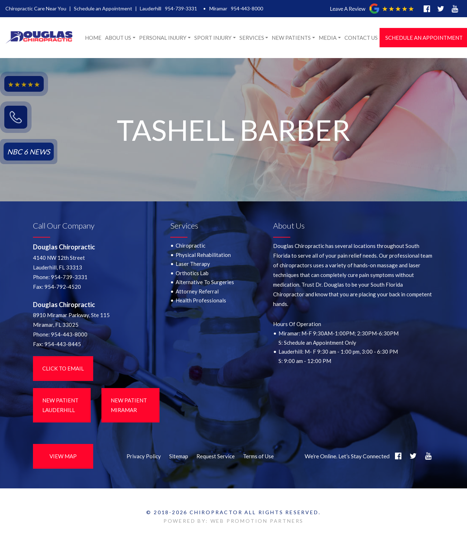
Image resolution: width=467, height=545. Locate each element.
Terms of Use (258, 456)
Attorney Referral (197, 291)
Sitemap (178, 456)
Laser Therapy (193, 263)
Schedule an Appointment (103, 8)
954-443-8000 (247, 8)
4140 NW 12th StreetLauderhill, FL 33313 (59, 262)
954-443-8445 (62, 344)
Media (328, 37)
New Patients (291, 37)
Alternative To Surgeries (205, 282)
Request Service (215, 456)
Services (251, 37)
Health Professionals (201, 300)
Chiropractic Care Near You (35, 8)
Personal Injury (162, 37)
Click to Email (63, 368)
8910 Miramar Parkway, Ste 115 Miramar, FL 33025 (71, 320)
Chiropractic (190, 245)
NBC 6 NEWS (28, 151)
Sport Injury (213, 37)
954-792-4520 (62, 286)
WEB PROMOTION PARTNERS (257, 521)
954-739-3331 (181, 8)
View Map (63, 456)
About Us (118, 37)
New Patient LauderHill (60, 405)
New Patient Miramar (129, 405)
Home (93, 37)
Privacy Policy (144, 456)
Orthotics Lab (192, 273)
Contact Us (361, 37)
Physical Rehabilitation (203, 255)
